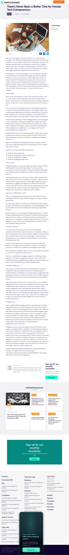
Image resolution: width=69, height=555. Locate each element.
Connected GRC (7, 480)
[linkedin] (56, 551)
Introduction (54, 29)
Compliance (6, 495)
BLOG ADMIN (25, 14)
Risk (3, 483)
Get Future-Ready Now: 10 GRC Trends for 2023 (38, 418)
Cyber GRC (5, 527)
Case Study (51, 414)
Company (50, 509)
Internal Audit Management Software (12, 520)
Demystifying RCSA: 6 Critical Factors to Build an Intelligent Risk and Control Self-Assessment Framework (37, 401)
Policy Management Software (9, 498)
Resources (50, 506)
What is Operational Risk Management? (53, 484)
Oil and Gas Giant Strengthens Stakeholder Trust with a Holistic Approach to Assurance (54, 420)
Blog (9, 405)
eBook (33, 395)
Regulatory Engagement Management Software (8, 512)
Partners (50, 504)
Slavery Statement (9, 551)
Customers (50, 501)
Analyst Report (52, 395)
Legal (3, 551)
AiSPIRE (50, 495)
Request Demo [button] (59, 2)
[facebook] (59, 551)
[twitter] (62, 551)
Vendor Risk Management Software (11, 541)
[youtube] (65, 551)
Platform (50, 498)
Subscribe (51, 377)
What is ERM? (50, 481)
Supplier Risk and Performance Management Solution (32, 507)
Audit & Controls (7, 517)
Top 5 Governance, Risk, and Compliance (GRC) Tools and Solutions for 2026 (16, 416)
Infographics (35, 414)
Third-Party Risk (29, 477)
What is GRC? (50, 478)
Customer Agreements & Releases (10, 550)
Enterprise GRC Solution (30, 493)
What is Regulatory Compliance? (55, 491)
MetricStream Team (12, 411)
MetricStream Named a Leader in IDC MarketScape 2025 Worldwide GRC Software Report (54, 401)
